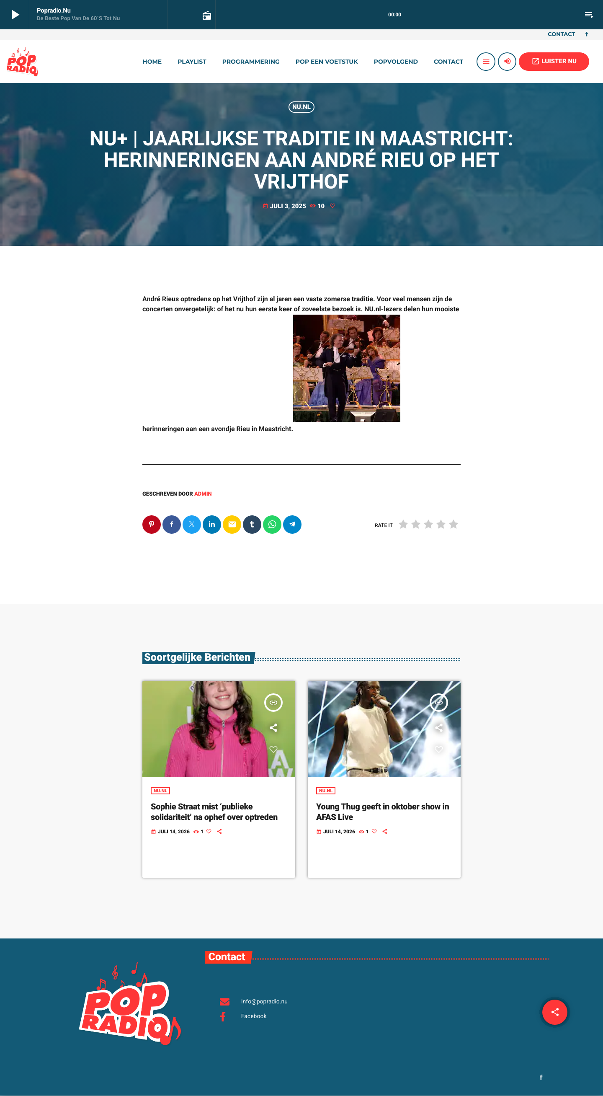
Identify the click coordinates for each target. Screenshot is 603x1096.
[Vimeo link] (22, 61)
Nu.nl (301, 107)
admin (203, 494)
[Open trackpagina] (206, 15)
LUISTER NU (554, 61)
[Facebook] (586, 35)
